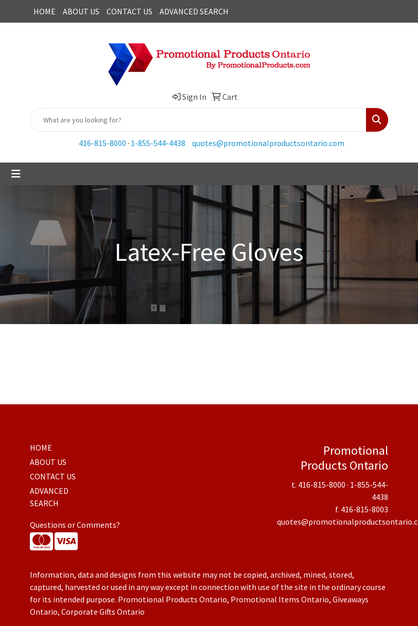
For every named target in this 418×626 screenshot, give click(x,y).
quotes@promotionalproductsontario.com (268, 143)
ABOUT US (81, 11)
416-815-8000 (102, 143)
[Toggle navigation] (16, 174)
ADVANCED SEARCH (194, 11)
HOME (44, 11)
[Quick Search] (198, 120)
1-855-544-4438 (158, 143)
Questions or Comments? (75, 525)
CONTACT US (129, 11)
